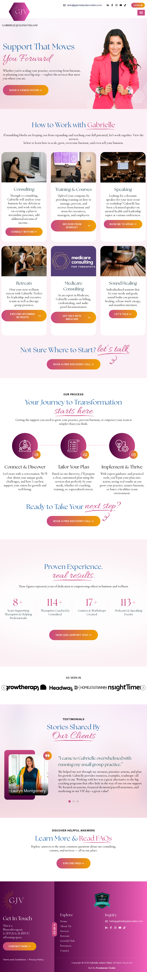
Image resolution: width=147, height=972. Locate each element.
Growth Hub (67, 941)
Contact (64, 950)
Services (64, 931)
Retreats (64, 936)
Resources (65, 945)
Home (63, 921)
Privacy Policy (36, 959)
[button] (4, 687)
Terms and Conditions (14, 959)
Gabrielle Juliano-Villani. (101, 962)
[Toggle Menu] (141, 13)
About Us (65, 926)
